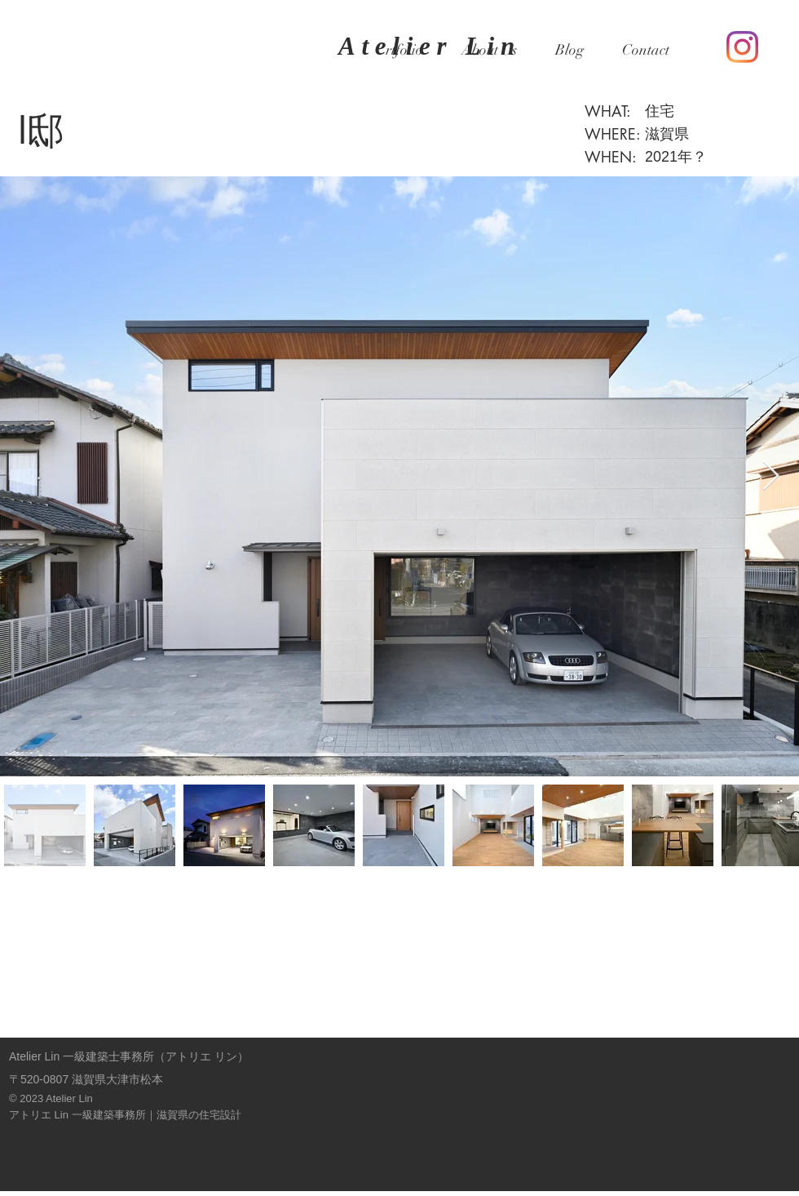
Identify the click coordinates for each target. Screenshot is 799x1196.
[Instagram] (742, 47)
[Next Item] (770, 476)
